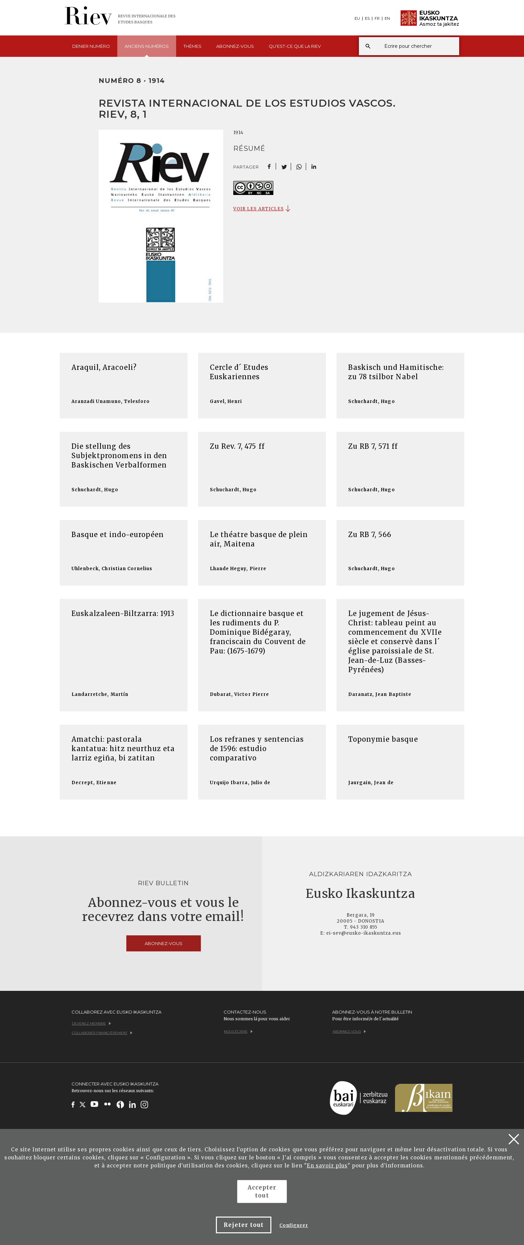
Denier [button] (91, 46)
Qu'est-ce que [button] (295, 46)
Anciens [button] (147, 50)
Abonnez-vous (235, 46)
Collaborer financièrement (102, 1033)
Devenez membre (91, 1023)
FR (377, 18)
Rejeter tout (244, 1225)
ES (367, 18)
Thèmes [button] (192, 46)
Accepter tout (262, 1191)
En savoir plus (327, 1165)
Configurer (293, 1225)
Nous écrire (238, 1031)
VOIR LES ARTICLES (258, 209)
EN (387, 18)
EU (357, 18)
